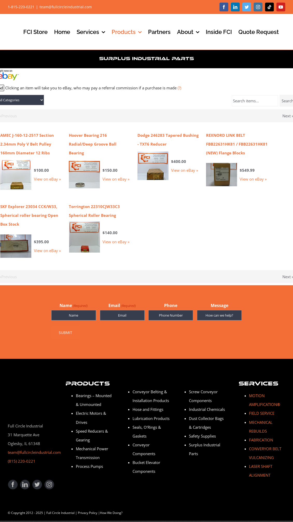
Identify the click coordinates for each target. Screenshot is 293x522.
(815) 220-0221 (21, 458)
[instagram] (49, 482)
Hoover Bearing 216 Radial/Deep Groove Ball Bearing (92, 144)
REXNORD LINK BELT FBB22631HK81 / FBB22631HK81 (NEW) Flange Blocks (237, 144)
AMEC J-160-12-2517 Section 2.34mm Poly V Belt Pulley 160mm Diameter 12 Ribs (27, 144)
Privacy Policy (87, 510)
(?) (179, 87)
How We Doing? (111, 510)
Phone (170, 305)
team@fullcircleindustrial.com (66, 6)
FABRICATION (261, 437)
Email (122, 306)
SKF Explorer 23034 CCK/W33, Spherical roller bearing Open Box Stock (29, 215)
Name (74, 306)
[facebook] (13, 482)
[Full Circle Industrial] (27, 373)
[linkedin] (25, 482)
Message (219, 305)
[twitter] (37, 482)
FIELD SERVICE (261, 410)
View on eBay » (47, 179)
